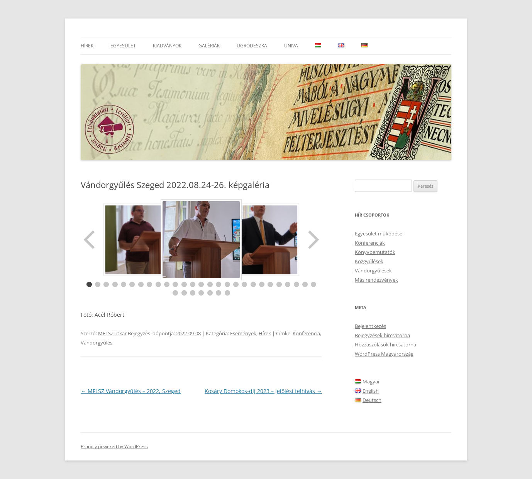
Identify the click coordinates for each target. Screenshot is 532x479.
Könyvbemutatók (375, 252)
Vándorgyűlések (373, 270)
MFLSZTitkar (112, 333)
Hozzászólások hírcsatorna (385, 344)
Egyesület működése (378, 233)
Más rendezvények (376, 279)
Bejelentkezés (370, 326)
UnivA (291, 45)
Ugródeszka (252, 45)
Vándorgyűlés (96, 342)
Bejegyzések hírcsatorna (382, 335)
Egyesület (123, 45)
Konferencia (306, 333)
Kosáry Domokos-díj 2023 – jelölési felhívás (263, 391)
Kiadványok (167, 45)
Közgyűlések (369, 261)
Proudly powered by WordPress (114, 446)
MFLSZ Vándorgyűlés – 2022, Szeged (131, 391)
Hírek (87, 45)
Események (243, 333)
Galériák (209, 45)
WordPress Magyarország (384, 353)
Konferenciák (370, 242)
